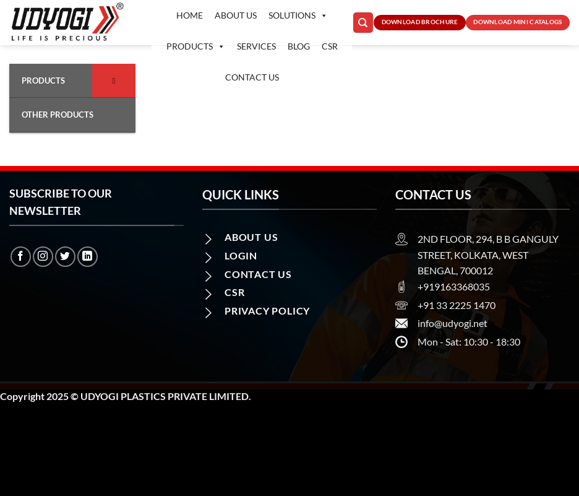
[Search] (363, 22)
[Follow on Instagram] (43, 256)
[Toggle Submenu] (113, 80)
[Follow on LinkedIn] (87, 256)
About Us (236, 15)
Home (189, 15)
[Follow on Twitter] (65, 256)
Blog (299, 46)
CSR (330, 46)
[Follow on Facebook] (21, 256)
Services (256, 46)
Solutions (298, 15)
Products (195, 46)
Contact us (252, 77)
